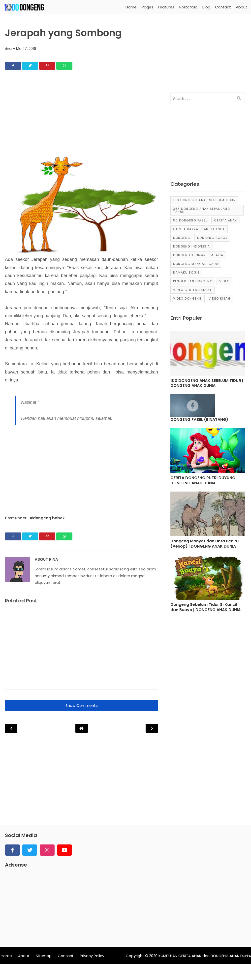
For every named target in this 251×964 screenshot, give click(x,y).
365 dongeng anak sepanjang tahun (201, 210)
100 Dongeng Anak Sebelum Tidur (204, 200)
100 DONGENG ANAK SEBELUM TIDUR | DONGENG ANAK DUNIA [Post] (206, 383)
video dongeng (187, 298)
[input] (208, 99)
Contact (66, 955)
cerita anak (225, 220)
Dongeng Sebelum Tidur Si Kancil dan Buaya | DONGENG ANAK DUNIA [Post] (205, 607)
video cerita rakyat (192, 290)
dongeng (181, 238)
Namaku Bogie (186, 272)
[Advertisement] (81, 116)
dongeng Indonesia (191, 246)
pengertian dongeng (193, 281)
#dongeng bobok (47, 518)
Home (6, 955)
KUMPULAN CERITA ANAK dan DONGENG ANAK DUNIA (204, 955)
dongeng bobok (212, 238)
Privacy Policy (92, 955)
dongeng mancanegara (196, 264)
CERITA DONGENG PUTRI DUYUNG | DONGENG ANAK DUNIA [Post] (204, 480)
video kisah (219, 298)
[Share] (13, 66)
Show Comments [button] (81, 705)
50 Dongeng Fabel (190, 220)
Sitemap (44, 955)
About (24, 955)
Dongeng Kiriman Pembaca (198, 255)
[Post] (207, 354)
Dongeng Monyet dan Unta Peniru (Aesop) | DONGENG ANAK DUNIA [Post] (204, 544)
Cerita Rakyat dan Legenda (199, 229)
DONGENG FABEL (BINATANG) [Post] (199, 419)
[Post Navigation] (81, 728)
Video (224, 281)
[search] (239, 98)
